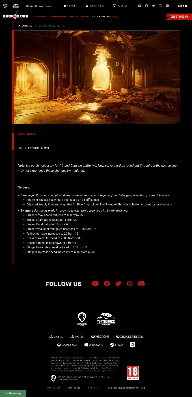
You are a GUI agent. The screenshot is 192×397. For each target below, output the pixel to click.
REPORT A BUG (95, 6)
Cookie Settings (13, 393)
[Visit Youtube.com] (139, 6)
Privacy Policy (53, 388)
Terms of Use (74, 388)
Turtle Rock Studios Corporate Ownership (126, 388)
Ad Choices (93, 388)
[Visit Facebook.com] (146, 6)
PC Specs (120, 6)
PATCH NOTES (25, 26)
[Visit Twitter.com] (153, 6)
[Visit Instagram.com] (160, 6)
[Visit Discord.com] (167, 6)
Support (70, 6)
